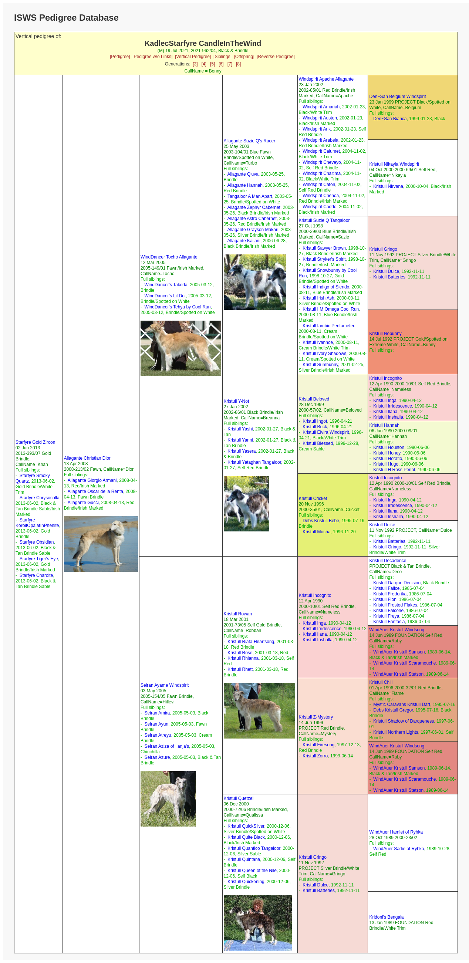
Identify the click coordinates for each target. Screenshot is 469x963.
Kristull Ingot (315, 421)
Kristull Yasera (241, 451)
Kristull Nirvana (388, 186)
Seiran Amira (157, 713)
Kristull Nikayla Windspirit (394, 164)
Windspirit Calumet (321, 151)
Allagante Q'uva (243, 174)
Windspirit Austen (320, 118)
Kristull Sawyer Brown (324, 248)
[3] (195, 64)
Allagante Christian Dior (87, 458)
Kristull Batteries (389, 277)
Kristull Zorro (315, 755)
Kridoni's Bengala (386, 917)
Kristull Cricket (313, 498)
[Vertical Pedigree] (193, 56)
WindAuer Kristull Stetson (398, 674)
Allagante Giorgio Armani (92, 480)
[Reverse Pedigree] (276, 56)
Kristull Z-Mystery (316, 717)
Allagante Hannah (245, 185)
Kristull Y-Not (236, 401)
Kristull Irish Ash (318, 298)
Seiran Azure (157, 757)
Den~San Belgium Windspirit (397, 96)
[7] (229, 64)
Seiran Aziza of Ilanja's (167, 746)
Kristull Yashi (240, 429)
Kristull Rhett (240, 669)
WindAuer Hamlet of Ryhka (396, 832)
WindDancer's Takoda (166, 284)
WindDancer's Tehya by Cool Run (178, 307)
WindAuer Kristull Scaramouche (404, 663)
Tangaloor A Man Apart (249, 196)
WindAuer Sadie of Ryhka (398, 848)
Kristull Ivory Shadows (324, 353)
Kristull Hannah (384, 425)
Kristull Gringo (383, 249)
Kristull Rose (239, 652)
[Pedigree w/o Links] (152, 56)
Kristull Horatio (387, 458)
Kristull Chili (380, 682)
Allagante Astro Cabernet (252, 218)
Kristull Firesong (318, 744)
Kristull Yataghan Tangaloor (254, 462)
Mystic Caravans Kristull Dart (401, 704)
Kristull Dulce (386, 271)
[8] (238, 64)
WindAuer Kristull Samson (399, 652)
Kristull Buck (315, 426)
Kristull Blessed (318, 443)
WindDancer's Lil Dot (165, 295)
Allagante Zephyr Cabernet (253, 207)
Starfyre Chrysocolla (40, 497)
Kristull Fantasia (389, 621)
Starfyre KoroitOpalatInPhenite (37, 522)
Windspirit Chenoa (321, 195)
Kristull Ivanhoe (318, 342)
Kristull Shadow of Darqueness (403, 721)
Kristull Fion (385, 599)
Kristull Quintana (243, 859)
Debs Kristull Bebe (321, 520)
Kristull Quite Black (246, 837)
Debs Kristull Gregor (393, 710)
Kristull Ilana (385, 411)
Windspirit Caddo (319, 206)
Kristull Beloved (314, 399)
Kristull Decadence (387, 560)
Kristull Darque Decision (397, 582)
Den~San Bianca (389, 118)
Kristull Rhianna (243, 658)
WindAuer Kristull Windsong (396, 629)
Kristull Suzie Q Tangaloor (324, 220)
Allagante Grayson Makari (253, 229)
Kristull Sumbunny (320, 364)
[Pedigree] (120, 56)
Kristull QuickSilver (245, 826)
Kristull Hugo (385, 464)
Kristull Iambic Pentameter (328, 325)
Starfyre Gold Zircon (35, 442)
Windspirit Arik (317, 129)
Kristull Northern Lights (395, 732)
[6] (221, 64)
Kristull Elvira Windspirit (326, 432)
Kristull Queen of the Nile (252, 870)
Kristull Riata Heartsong (250, 641)
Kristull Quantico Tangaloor (253, 848)
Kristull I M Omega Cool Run (331, 309)
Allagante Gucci (83, 502)
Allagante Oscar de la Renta (95, 491)
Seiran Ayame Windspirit (165, 685)
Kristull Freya (386, 616)
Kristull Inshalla (388, 417)
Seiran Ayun (157, 724)
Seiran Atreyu (158, 735)
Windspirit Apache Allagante (326, 79)
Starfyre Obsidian (37, 542)
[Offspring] (244, 56)
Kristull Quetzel (239, 798)
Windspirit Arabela (320, 140)
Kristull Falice (386, 588)
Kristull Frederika (389, 594)
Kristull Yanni (240, 440)
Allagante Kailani (243, 240)
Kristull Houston (388, 447)
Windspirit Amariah (321, 106)
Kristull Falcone (388, 610)
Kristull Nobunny (385, 333)
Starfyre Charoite (36, 575)
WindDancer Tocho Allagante (169, 257)
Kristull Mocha (316, 531)
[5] (212, 64)
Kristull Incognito (385, 378)
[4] (204, 64)
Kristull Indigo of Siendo (326, 287)
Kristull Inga (385, 400)
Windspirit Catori (319, 184)
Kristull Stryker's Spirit (324, 259)
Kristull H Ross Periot (394, 469)
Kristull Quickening (245, 881)
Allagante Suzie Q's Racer (250, 140)
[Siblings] (222, 56)
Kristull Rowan (238, 613)
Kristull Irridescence (392, 406)
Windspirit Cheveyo (322, 162)
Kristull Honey (386, 453)
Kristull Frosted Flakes (395, 605)
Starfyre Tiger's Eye (39, 558)
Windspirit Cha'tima (322, 173)
